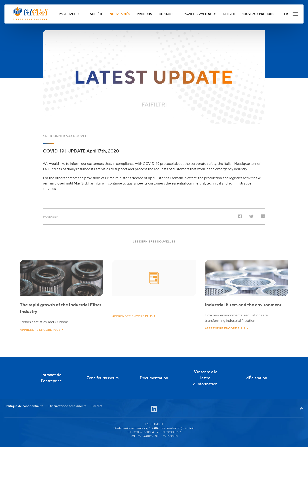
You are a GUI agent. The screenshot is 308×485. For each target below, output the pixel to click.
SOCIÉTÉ (96, 14)
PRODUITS (144, 14)
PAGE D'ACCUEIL (71, 14)
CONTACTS (166, 14)
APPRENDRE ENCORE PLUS (41, 338)
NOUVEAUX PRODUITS (257, 14)
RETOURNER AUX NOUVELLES (67, 136)
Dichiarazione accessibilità (67, 427)
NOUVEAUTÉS (120, 14)
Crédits (96, 427)
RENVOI (229, 14)
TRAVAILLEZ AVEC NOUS (199, 14)
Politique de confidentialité (23, 427)
